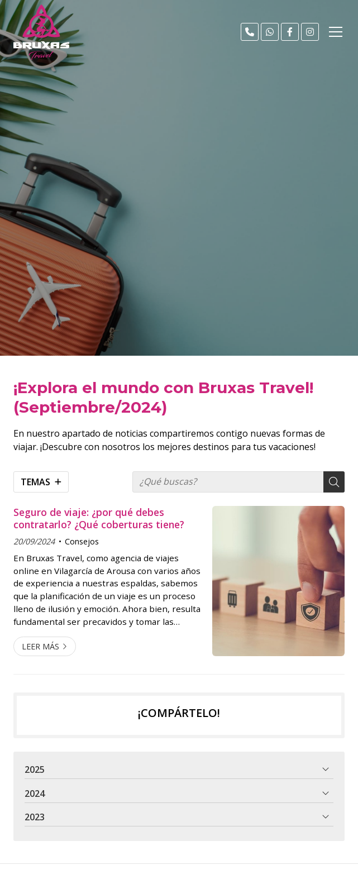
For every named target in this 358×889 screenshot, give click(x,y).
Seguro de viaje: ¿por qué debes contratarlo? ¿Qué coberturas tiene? (98, 518)
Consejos (82, 541)
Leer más (40, 646)
